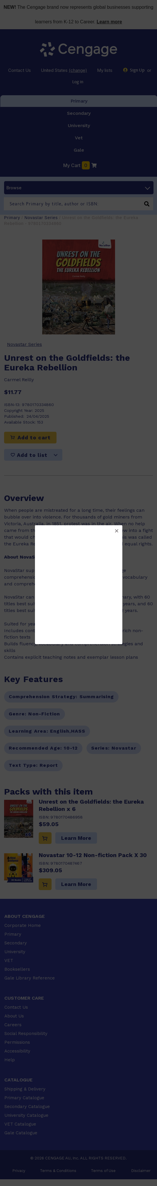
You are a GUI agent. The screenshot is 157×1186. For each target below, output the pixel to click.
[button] (116, 531)
